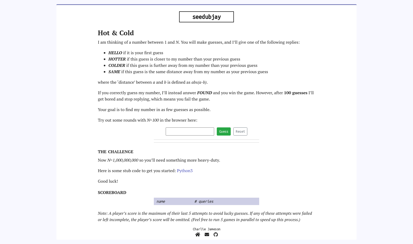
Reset (240, 131)
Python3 (185, 170)
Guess (223, 131)
